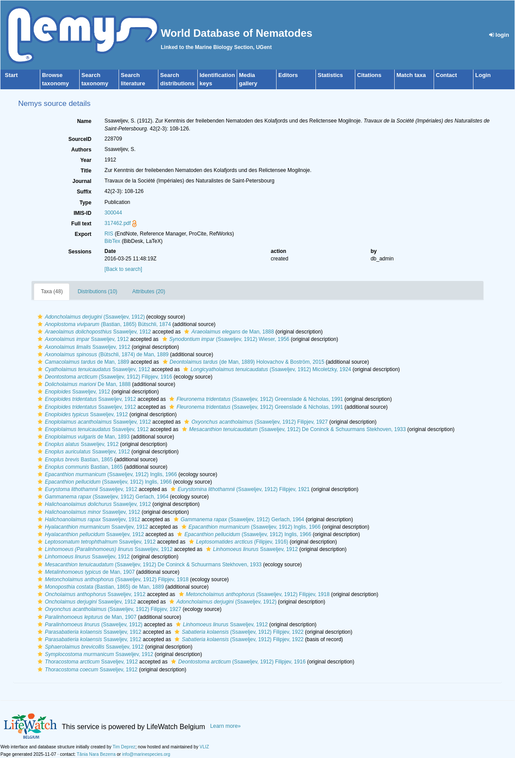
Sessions (79, 252)
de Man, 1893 (82, 437)
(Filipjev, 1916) (237, 542)
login (499, 35)
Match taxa (411, 75)
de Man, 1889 (82, 362)
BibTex (112, 241)
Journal (81, 181)
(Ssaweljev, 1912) (90, 317)
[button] (40, 316)
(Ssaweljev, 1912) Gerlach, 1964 (101, 497)
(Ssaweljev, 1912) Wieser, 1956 (225, 339)
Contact (446, 75)
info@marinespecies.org (146, 754)
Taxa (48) (52, 291)
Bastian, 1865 (73, 459)
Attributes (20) (148, 291)
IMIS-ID (82, 213)
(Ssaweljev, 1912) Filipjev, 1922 (237, 632)
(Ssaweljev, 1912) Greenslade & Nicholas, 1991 (255, 399)
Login (482, 75)
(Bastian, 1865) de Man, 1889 (99, 587)
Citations (369, 75)
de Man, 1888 (228, 332)
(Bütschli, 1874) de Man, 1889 (101, 354)
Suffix (84, 192)
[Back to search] (123, 269)
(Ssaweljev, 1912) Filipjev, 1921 (239, 489)
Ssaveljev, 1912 (91, 429)
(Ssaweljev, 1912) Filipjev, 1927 (255, 422)
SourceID (79, 139)
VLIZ (204, 746)
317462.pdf (118, 223)
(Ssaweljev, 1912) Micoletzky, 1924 (266, 369)
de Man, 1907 (84, 572)
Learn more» (225, 726)
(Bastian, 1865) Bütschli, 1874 (103, 324)
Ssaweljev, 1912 (93, 332)
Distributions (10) (97, 291)
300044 (113, 213)
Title (86, 171)
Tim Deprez (123, 746)
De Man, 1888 (82, 384)
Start (11, 75)
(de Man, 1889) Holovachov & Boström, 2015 (243, 362)
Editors (288, 75)
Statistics (330, 75)
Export (83, 234)
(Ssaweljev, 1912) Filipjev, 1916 (103, 377)
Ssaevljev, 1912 (91, 527)
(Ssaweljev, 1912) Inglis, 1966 (106, 474)
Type (85, 203)
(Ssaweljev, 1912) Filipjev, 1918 (111, 579)
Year (85, 160)
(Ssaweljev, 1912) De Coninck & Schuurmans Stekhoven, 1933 (293, 429)
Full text (81, 224)
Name (84, 121)
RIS (109, 234)
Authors (81, 150)
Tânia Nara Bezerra (96, 754)
